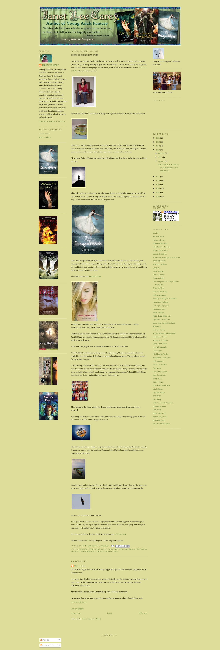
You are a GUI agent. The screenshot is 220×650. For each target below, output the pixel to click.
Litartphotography (160, 347)
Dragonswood (88, 551)
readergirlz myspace (161, 305)
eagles (100, 551)
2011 (158, 176)
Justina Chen (111, 551)
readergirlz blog (159, 309)
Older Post (143, 613)
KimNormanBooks (160, 354)
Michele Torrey (159, 330)
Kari (88, 540)
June (160, 157)
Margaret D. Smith (160, 340)
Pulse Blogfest (158, 312)
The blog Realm (159, 261)
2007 (158, 192)
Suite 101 (156, 268)
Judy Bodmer (158, 361)
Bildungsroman (159, 420)
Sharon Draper (158, 274)
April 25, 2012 (79, 602)
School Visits (44, 134)
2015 (158, 138)
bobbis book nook (160, 417)
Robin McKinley (159, 295)
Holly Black (157, 378)
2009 (158, 184)
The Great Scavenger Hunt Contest (167, 257)
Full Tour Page (120, 534)
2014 (158, 142)
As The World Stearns (161, 423)
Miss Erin (157, 326)
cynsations (157, 396)
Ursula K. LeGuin (160, 254)
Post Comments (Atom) (91, 619)
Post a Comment (77, 609)
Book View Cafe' (159, 413)
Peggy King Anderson (161, 316)
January (161, 161)
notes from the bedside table (164, 323)
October (161, 153)
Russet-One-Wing (160, 291)
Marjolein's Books (160, 337)
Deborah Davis (159, 392)
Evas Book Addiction (161, 385)
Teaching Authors (160, 264)
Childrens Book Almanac (163, 403)
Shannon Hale (158, 278)
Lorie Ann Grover (160, 343)
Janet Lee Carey (50, 65)
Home (109, 613)
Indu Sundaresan (159, 375)
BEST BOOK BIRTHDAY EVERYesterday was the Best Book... (168, 167)
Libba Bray (157, 351)
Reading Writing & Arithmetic (165, 298)
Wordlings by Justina (161, 247)
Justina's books (95, 276)
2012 (158, 150)
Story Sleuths (158, 271)
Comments (47, 645)
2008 (158, 188)
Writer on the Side (160, 243)
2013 (158, 146)
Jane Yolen (157, 368)
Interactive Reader (160, 371)
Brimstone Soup (159, 406)
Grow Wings (158, 382)
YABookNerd (158, 236)
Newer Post (75, 613)
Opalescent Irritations (161, 319)
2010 (158, 180)
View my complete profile (52, 121)
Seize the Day (158, 288)
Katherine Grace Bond (162, 357)
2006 (158, 196)
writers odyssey (159, 240)
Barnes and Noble (98, 549)
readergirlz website (160, 302)
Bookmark (157, 409)
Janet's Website (45, 137)
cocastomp (157, 399)
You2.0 (155, 233)
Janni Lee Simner (160, 364)
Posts (45, 640)
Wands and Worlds (160, 250)
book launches (115, 549)
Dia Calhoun (158, 389)
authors (83, 549)
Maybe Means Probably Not (164, 333)
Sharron (77, 566)
